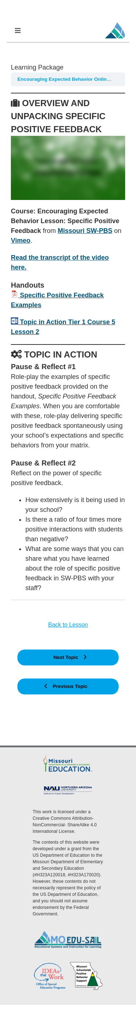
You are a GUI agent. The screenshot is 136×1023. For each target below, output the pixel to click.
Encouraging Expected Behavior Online (64, 79)
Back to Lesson (68, 625)
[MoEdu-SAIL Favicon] (115, 22)
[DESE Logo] (68, 756)
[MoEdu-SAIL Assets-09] (68, 787)
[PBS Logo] (86, 964)
